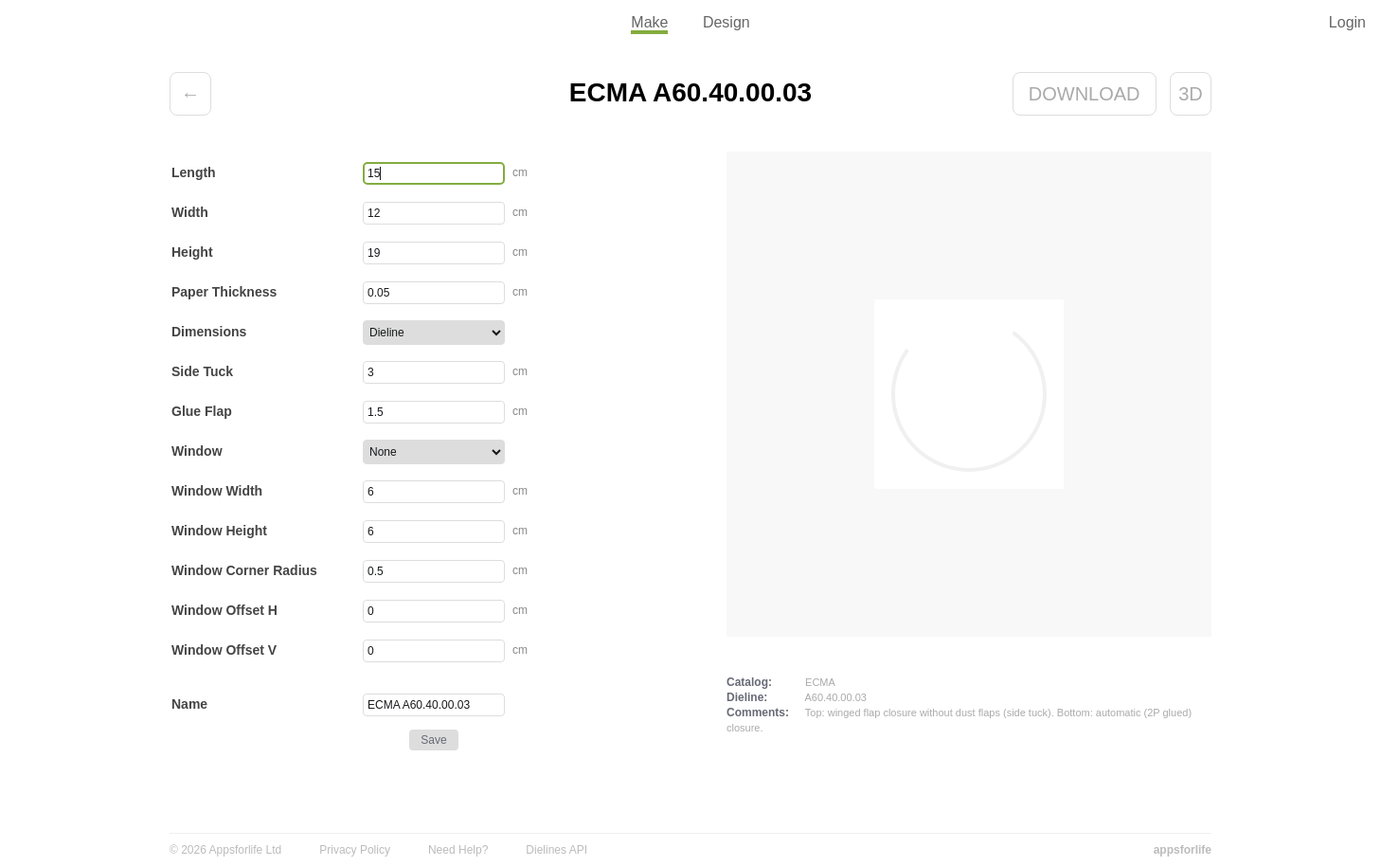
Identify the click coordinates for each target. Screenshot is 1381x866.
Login (1347, 22)
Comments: (757, 712)
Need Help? (458, 850)
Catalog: (749, 682)
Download (1084, 93)
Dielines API (556, 850)
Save (433, 740)
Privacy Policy (354, 850)
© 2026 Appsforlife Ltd (225, 850)
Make (649, 22)
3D (1190, 93)
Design (726, 22)
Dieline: (746, 697)
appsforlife (1182, 850)
